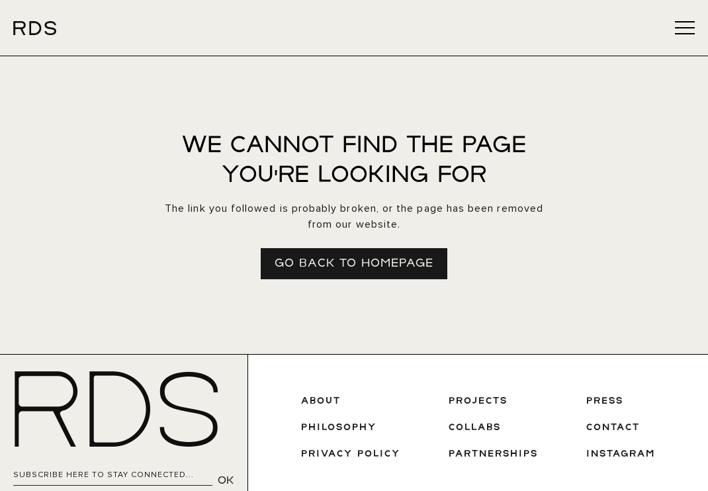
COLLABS (475, 427)
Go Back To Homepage (354, 264)
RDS (115, 416)
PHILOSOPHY (338, 427)
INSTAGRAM (620, 454)
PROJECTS (478, 401)
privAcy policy (350, 454)
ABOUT (321, 401)
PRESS (604, 401)
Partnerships (493, 454)
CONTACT (613, 427)
